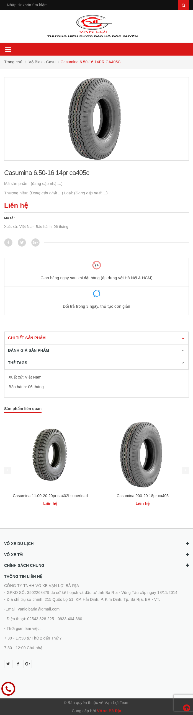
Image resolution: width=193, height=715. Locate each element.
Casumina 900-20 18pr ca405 (143, 496)
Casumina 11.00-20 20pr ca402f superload (50, 496)
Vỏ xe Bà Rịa (109, 711)
